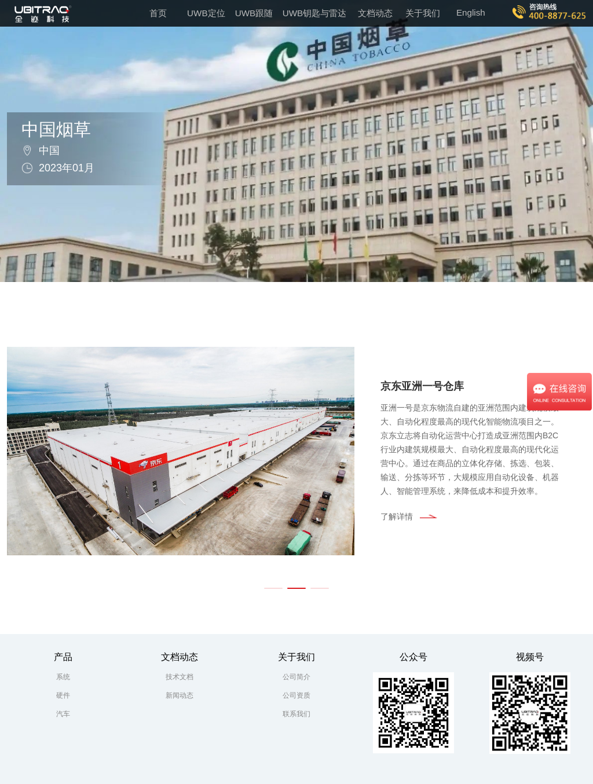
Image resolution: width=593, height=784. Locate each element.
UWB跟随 (254, 13)
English (470, 12)
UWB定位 (206, 13)
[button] (273, 588)
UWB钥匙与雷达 (314, 13)
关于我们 (422, 13)
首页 (158, 13)
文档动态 (375, 13)
